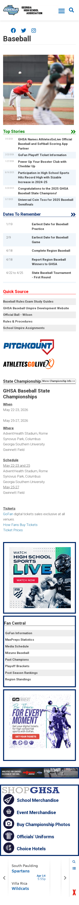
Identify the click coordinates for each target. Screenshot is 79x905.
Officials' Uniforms (35, 836)
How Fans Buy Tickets (20, 525)
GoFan (8, 514)
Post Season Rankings (21, 673)
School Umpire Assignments (24, 328)
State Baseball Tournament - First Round (51, 275)
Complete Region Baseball (51, 250)
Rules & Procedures (17, 321)
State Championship (22, 381)
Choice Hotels (31, 848)
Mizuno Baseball (17, 653)
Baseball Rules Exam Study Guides (28, 301)
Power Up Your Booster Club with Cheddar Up (42, 164)
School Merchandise (38, 800)
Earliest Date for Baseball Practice (50, 226)
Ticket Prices (13, 530)
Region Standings (18, 679)
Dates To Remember (22, 214)
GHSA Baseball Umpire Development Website (36, 308)
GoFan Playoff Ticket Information (42, 155)
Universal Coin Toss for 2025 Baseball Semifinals (45, 202)
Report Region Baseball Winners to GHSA (49, 262)
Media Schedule (17, 646)
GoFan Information (18, 633)
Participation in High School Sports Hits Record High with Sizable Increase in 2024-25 (43, 177)
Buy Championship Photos (43, 824)
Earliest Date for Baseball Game (50, 240)
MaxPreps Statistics (19, 640)
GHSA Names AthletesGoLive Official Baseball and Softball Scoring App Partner (45, 144)
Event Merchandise (36, 812)
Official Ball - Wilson (17, 315)
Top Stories (14, 131)
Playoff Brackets (17, 666)
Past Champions (17, 659)
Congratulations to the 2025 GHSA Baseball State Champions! (43, 191)
